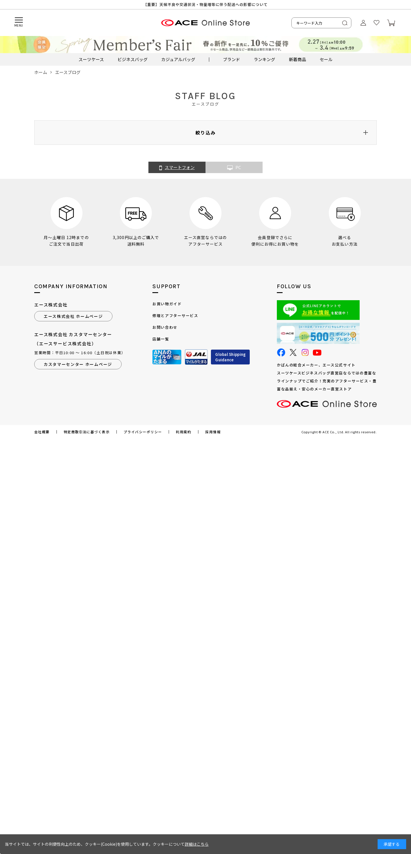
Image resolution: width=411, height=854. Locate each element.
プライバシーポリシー (143, 432)
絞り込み (205, 132)
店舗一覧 (160, 339)
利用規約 (183, 432)
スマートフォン (177, 167)
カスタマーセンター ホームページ (78, 364)
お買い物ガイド (167, 303)
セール (326, 59)
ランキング (264, 59)
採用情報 (213, 432)
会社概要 (42, 432)
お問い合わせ (164, 327)
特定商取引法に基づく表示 (87, 432)
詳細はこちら (197, 844)
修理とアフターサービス (175, 315)
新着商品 (297, 59)
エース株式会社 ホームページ (73, 316)
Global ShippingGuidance (230, 357)
